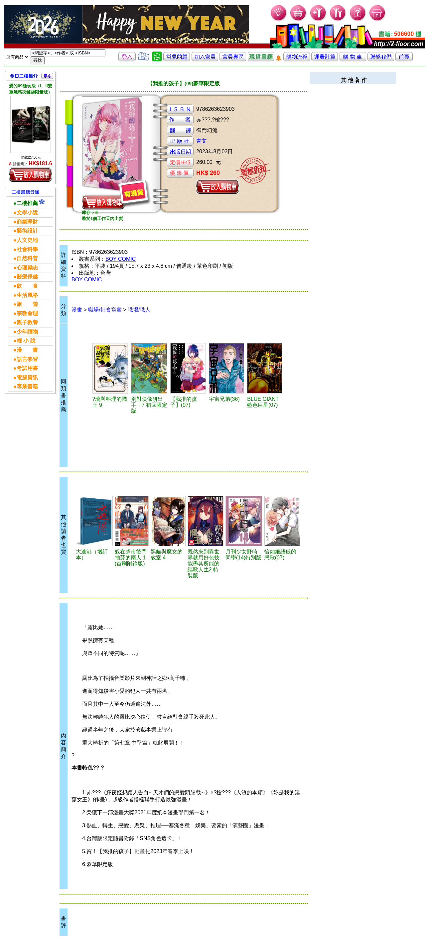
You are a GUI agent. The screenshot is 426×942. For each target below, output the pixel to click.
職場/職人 (139, 310)
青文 (201, 141)
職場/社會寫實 (104, 310)
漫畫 (76, 310)
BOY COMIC (120, 259)
